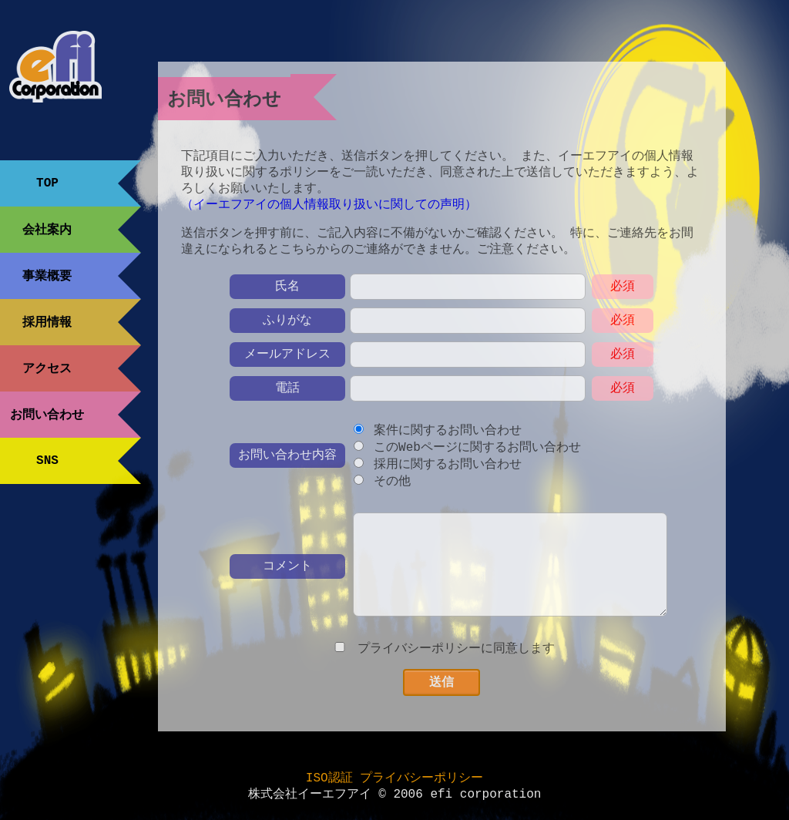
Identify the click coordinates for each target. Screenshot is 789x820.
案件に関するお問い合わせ (448, 440)
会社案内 (47, 229)
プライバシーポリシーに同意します (456, 662)
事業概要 (47, 275)
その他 (392, 494)
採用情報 (47, 322)
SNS (47, 460)
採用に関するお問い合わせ (448, 476)
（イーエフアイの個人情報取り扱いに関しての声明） (329, 211)
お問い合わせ (47, 414)
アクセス (47, 368)
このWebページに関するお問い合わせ (477, 458)
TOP (47, 183)
